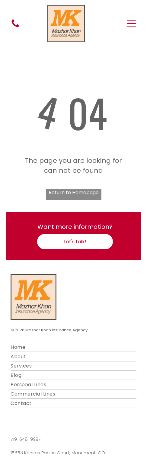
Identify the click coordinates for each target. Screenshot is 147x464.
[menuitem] (73, 347)
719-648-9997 (26, 439)
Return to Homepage (74, 192)
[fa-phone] (15, 27)
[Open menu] (131, 23)
